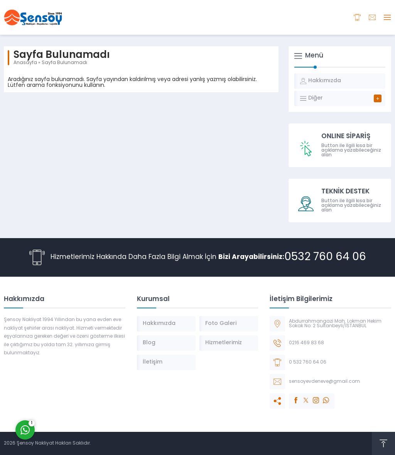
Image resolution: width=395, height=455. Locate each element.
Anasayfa (25, 63)
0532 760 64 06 (325, 257)
